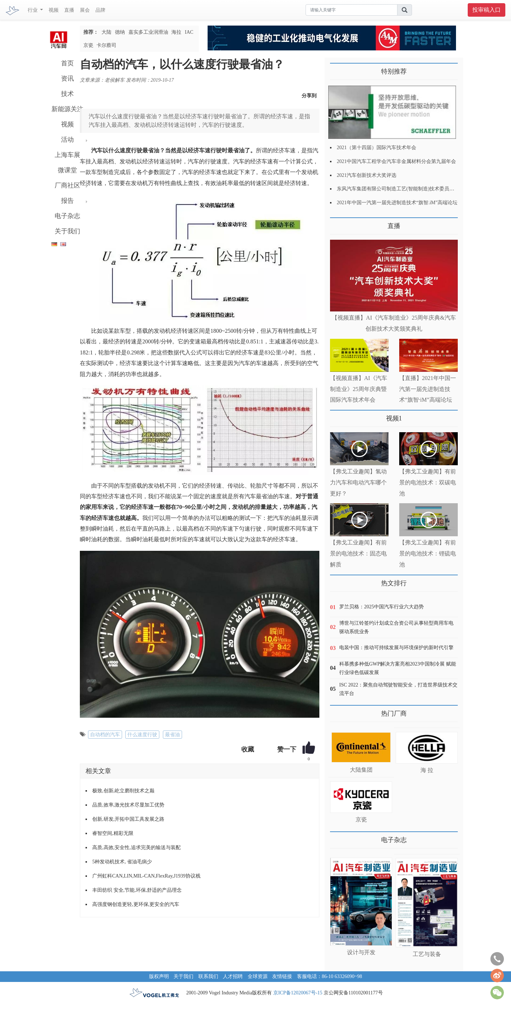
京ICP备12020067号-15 (297, 992)
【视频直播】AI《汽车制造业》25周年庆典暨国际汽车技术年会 (358, 389)
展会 (85, 10)
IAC (189, 32)
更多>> (337, 223)
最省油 (172, 734)
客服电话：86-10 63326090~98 (329, 976)
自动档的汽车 (105, 734)
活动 (67, 139)
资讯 (67, 78)
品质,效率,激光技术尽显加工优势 (128, 805)
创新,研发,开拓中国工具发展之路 (128, 819)
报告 (67, 200)
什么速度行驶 (142, 734)
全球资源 (258, 976)
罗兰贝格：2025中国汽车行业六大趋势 (381, 606)
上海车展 (67, 154)
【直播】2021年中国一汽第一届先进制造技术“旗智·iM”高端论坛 (427, 389)
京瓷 (88, 45)
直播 (69, 10)
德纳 (120, 32)
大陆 (106, 32)
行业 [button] (33, 10)
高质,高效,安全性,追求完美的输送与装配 (136, 847)
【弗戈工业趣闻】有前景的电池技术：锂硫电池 (427, 553)
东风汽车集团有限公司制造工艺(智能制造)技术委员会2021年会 (405, 188)
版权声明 (159, 976)
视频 (54, 10)
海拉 (176, 32)
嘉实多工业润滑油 (148, 32)
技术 (67, 93)
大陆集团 (361, 770)
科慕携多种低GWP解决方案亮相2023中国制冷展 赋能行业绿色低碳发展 (397, 668)
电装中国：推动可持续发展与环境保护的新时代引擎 (396, 647)
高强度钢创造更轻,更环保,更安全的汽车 (135, 904)
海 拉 (427, 770)
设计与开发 (361, 952)
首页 (67, 63)
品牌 (100, 10)
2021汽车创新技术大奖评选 (366, 175)
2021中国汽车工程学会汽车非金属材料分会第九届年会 (396, 161)
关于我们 (67, 231)
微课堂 (67, 170)
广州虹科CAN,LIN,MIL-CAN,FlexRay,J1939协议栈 (146, 876)
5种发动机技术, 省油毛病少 (122, 861)
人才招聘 (233, 976)
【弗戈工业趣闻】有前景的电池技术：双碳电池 (427, 482)
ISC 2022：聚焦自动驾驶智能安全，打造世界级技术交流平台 (398, 689)
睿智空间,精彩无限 (112, 833)
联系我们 (208, 976)
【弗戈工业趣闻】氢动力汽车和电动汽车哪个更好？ (358, 482)
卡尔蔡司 (106, 45)
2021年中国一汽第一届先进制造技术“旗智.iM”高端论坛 (397, 202)
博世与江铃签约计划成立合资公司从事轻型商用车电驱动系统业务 (396, 627)
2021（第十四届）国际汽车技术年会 (376, 147)
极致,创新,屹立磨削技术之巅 (123, 790)
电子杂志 (67, 215)
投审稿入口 (486, 10)
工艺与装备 (427, 954)
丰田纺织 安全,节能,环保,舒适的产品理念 (137, 890)
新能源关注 (67, 109)
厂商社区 (67, 185)
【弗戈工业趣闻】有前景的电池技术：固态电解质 (358, 553)
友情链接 (282, 976)
